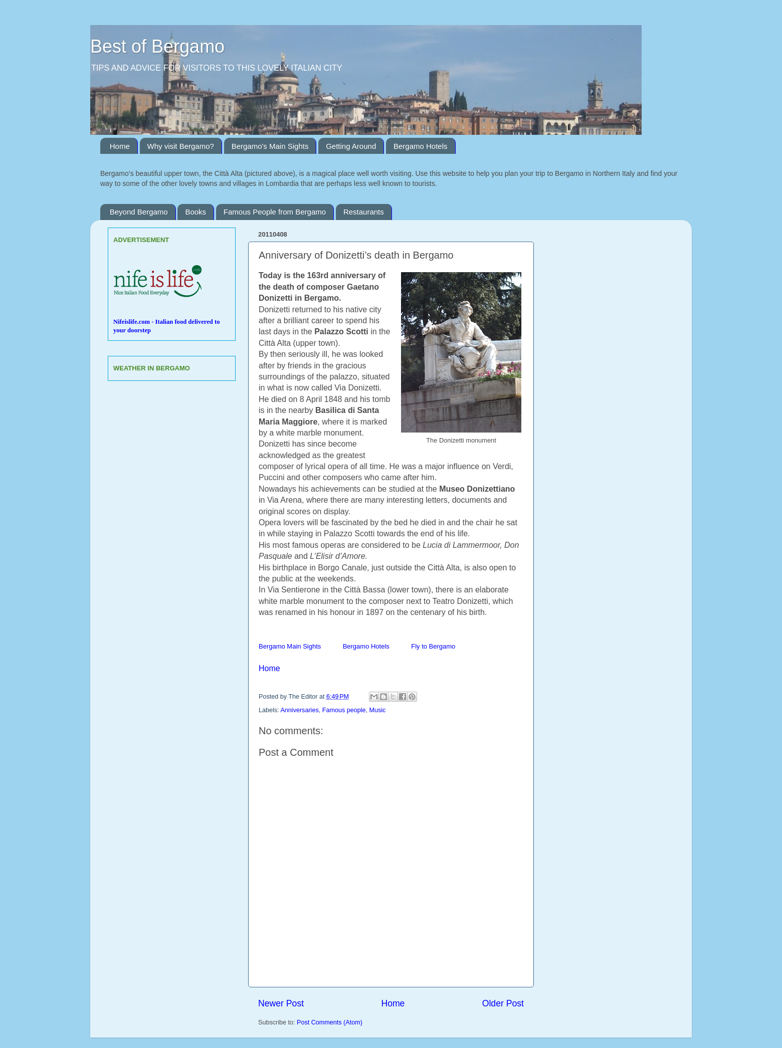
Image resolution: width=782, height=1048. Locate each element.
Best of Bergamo (157, 46)
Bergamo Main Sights (290, 646)
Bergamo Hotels (421, 146)
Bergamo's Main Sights (270, 146)
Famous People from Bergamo (275, 211)
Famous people (344, 710)
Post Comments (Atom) (329, 1022)
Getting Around (351, 146)
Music (377, 710)
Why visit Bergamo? (180, 146)
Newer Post (281, 1003)
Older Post (503, 1003)
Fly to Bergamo (433, 646)
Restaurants (363, 211)
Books (195, 211)
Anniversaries (299, 710)
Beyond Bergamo (139, 211)
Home (120, 146)
